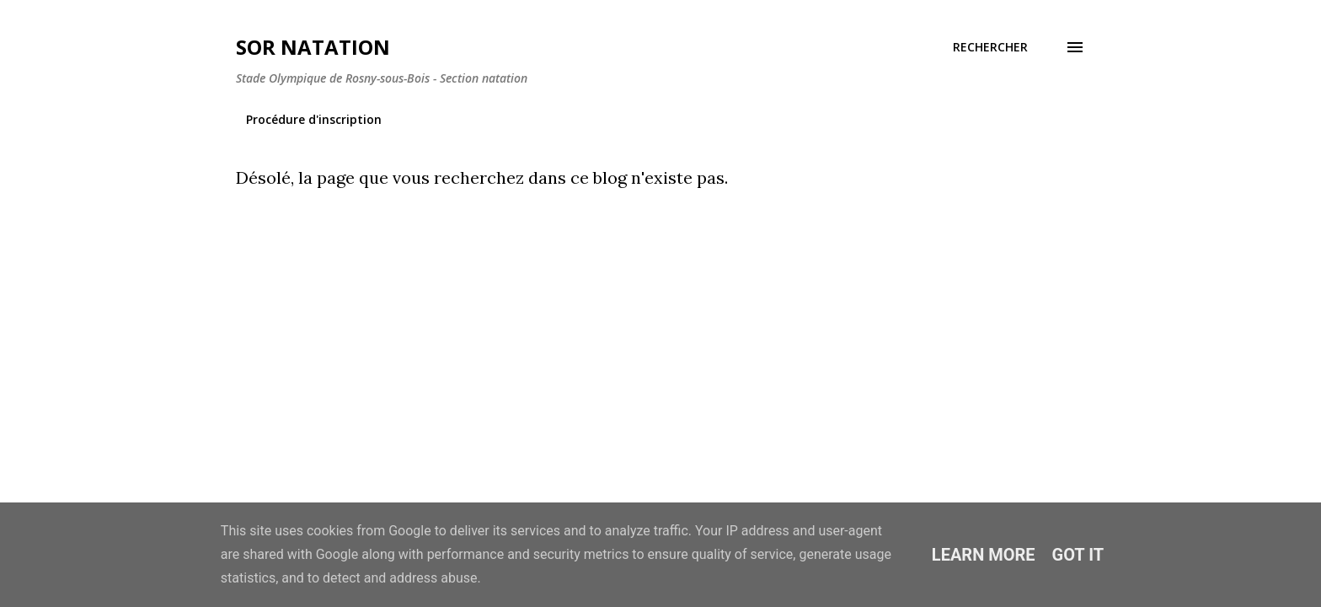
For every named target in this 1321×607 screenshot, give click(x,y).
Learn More (983, 555)
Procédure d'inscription (314, 119)
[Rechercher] (990, 47)
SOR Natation (313, 47)
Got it (1078, 555)
